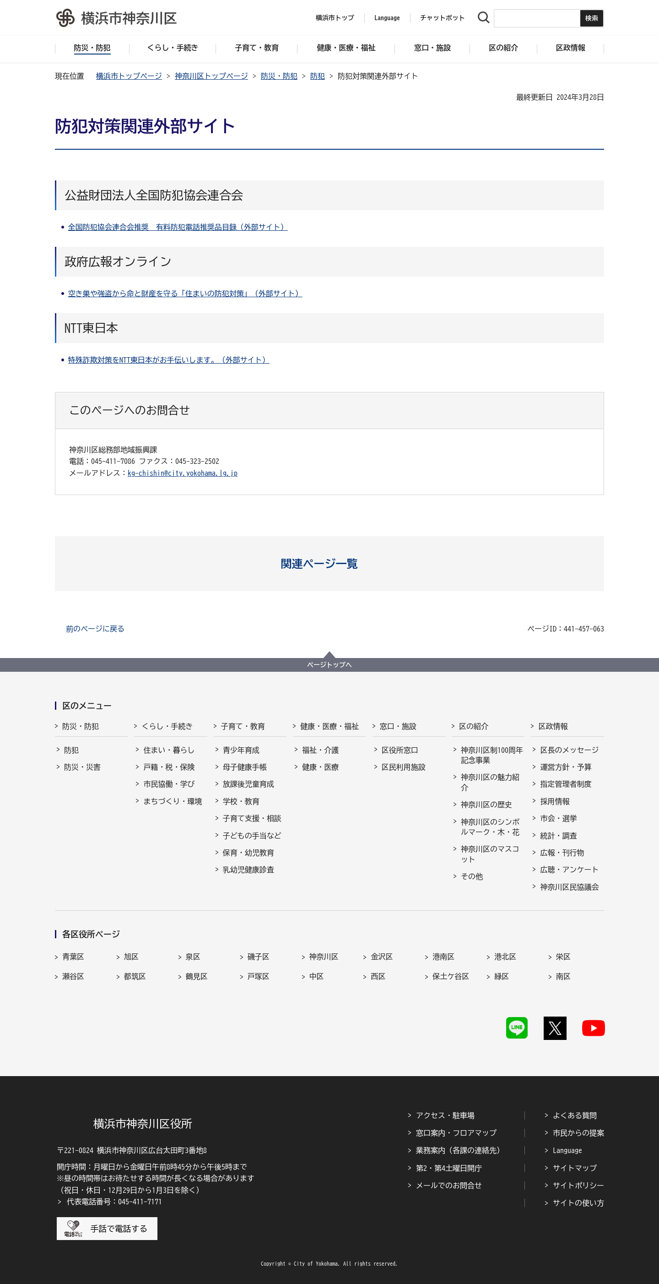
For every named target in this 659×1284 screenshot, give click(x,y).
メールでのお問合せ (449, 1185)
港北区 (505, 956)
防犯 (317, 76)
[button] (329, 564)
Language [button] (387, 18)
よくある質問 (575, 1115)
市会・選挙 (558, 818)
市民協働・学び (168, 784)
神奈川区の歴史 (486, 804)
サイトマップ (575, 1168)
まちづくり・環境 (172, 801)
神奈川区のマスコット (490, 854)
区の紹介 (473, 726)
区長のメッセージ (569, 750)
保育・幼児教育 (248, 852)
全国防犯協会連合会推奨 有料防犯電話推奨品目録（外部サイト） (178, 227)
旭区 (131, 956)
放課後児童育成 (248, 784)
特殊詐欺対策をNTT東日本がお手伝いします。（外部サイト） (169, 360)
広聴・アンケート (569, 869)
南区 (563, 976)
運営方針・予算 (565, 767)
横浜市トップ (335, 18)
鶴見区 (197, 976)
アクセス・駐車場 (445, 1115)
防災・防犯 (279, 76)
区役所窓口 (400, 750)
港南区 (443, 956)
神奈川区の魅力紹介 (490, 782)
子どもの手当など (252, 835)
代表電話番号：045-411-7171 (114, 1201)
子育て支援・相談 (252, 818)
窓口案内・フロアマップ (456, 1133)
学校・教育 (241, 801)
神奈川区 (324, 956)
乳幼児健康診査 (248, 869)
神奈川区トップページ (211, 76)
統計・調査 (558, 835)
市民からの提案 (578, 1133)
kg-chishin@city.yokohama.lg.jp (183, 473)
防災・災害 (82, 767)
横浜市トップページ (129, 76)
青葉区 (73, 956)
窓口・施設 (398, 726)
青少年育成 (241, 750)
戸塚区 (259, 976)
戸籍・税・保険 (168, 767)
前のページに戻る (95, 628)
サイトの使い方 (578, 1203)
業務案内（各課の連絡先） (460, 1150)
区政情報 (552, 726)
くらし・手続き (167, 726)
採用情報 (554, 801)
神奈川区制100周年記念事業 (492, 755)
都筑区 (135, 976)
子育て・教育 (243, 726)
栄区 (563, 956)
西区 (378, 976)
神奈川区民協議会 (569, 887)
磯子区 (259, 956)
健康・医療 (320, 767)
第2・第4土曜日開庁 (449, 1168)
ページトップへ (329, 665)
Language (567, 1150)
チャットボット (442, 18)
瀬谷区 (73, 976)
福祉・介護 (320, 750)
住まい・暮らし (168, 750)
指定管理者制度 (565, 784)
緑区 (501, 976)
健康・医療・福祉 (329, 726)
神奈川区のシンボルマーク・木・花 (490, 827)
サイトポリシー (578, 1185)
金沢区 (382, 956)
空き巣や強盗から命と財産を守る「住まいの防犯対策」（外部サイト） (185, 293)
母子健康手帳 (245, 767)
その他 (472, 876)
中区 (316, 976)
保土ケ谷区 (450, 976)
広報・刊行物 (562, 852)
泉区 (193, 956)
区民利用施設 (404, 767)
